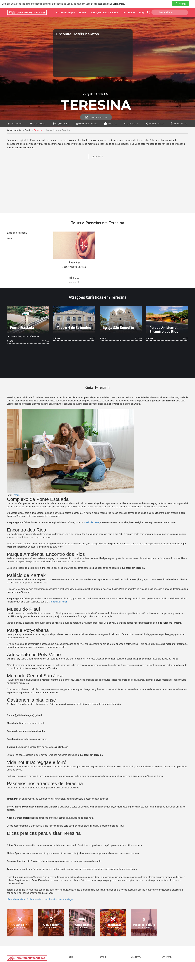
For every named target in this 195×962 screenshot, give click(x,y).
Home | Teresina (96, 117)
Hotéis (82, 12)
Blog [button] (142, 12)
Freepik (16, 495)
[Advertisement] (97, 186)
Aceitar (180, 3)
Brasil (27, 130)
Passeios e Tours (86, 123)
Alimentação (155, 123)
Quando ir (131, 123)
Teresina (38, 130)
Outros (10, 238)
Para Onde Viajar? (65, 12)
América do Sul (14, 130)
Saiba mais (118, 4)
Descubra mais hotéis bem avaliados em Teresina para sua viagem (41, 899)
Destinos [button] (128, 12)
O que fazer (61, 123)
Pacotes (110, 123)
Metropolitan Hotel (58, 601)
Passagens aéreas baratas (104, 12)
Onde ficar (38, 123)
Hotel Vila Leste (91, 522)
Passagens (15, 123)
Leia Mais (98, 156)
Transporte (179, 123)
